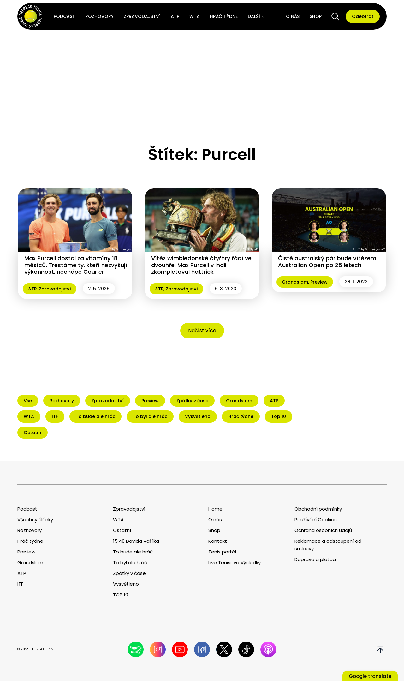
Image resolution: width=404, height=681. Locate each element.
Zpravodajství (142, 16)
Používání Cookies (315, 519)
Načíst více (202, 330)
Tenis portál (222, 551)
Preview (319, 282)
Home (215, 508)
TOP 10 (120, 594)
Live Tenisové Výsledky (234, 562)
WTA (194, 16)
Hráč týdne (224, 16)
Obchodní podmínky (318, 508)
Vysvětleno (126, 584)
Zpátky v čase (129, 573)
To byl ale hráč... (131, 562)
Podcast (64, 16)
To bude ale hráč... (134, 551)
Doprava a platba (315, 559)
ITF (20, 584)
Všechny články (35, 519)
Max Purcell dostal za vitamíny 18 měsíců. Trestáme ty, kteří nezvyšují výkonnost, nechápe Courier (75, 265)
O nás (293, 16)
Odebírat (362, 16)
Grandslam (295, 282)
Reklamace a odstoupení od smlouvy (327, 545)
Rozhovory (99, 16)
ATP (175, 16)
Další (254, 16)
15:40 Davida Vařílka (136, 541)
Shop (316, 16)
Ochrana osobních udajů (323, 530)
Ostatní (122, 530)
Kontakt (217, 541)
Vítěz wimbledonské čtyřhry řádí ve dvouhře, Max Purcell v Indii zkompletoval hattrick (201, 265)
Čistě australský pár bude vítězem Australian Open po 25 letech (327, 261)
